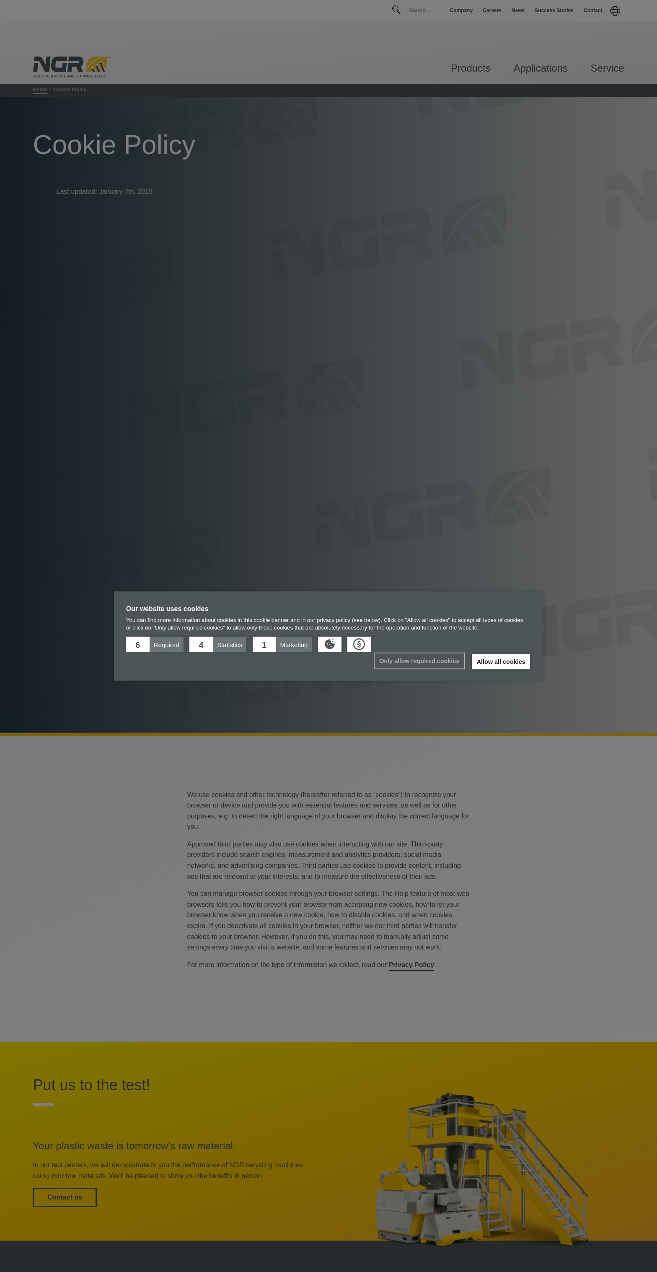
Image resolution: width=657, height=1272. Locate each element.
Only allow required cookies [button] (419, 661)
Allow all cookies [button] (501, 661)
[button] (155, 644)
